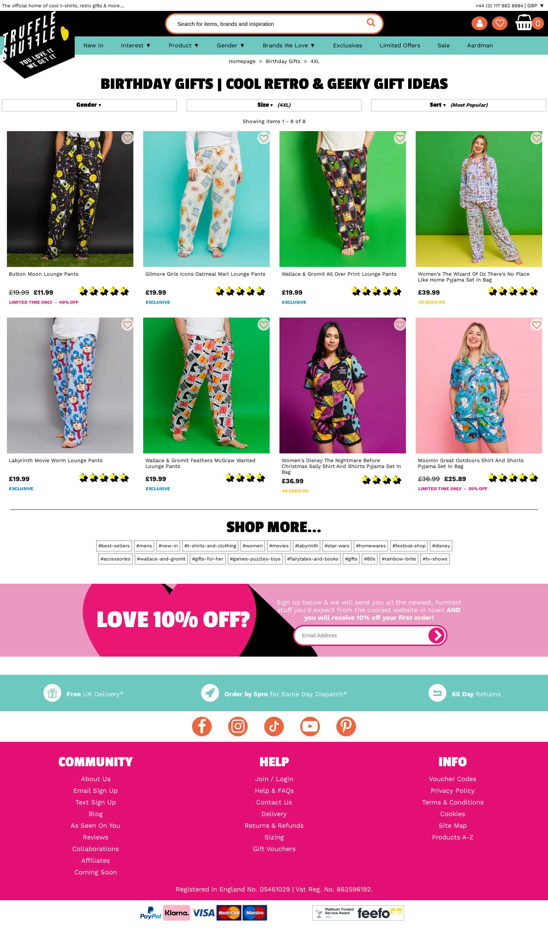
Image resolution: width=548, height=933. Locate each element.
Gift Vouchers (274, 849)
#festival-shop (409, 545)
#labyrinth (306, 545)
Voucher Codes (452, 779)
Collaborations (95, 849)
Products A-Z (452, 837)
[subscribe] (436, 635)
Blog (96, 814)
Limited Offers (400, 45)
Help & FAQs (274, 790)
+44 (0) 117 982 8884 (499, 5)
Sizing (274, 837)
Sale (444, 45)
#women (253, 545)
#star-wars (337, 545)
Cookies (452, 814)
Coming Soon (95, 872)
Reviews (95, 837)
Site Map (453, 825)
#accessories (115, 559)
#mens (144, 545)
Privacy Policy (453, 790)
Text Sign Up (95, 802)
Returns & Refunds (274, 825)
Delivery (274, 814)
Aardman (480, 45)
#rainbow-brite (399, 559)
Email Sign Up (95, 790)
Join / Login (274, 779)
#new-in (168, 545)
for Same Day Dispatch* (274, 694)
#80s (369, 559)
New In (93, 45)
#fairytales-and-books (312, 559)
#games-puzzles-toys (255, 559)
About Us (95, 779)
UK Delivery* (83, 694)
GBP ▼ (535, 5)
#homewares (371, 545)
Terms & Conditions (453, 802)
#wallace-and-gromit (161, 559)
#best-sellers (114, 545)
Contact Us (274, 802)
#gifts (351, 559)
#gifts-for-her (207, 559)
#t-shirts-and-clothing (210, 545)
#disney (441, 545)
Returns (464, 694)
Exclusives (347, 45)
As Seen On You (95, 825)
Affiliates (95, 860)
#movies (279, 545)
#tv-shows (435, 559)
